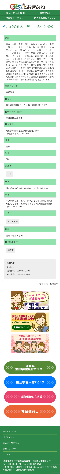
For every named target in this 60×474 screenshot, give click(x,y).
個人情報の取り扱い (11, 443)
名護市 (10, 250)
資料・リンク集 (9, 449)
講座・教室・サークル (16, 235)
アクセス (6, 454)
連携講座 (10, 92)
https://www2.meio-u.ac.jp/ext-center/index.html (28, 188)
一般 (9, 174)
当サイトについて (10, 431)
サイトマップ (8, 437)
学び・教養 (12, 221)
